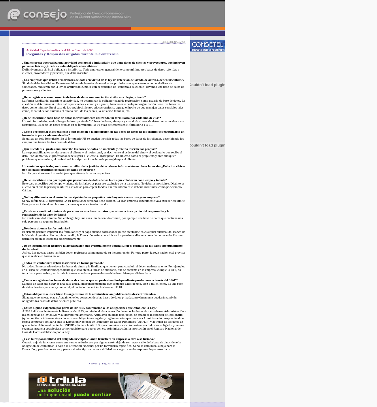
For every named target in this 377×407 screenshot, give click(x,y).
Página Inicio (111, 363)
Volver (93, 363)
